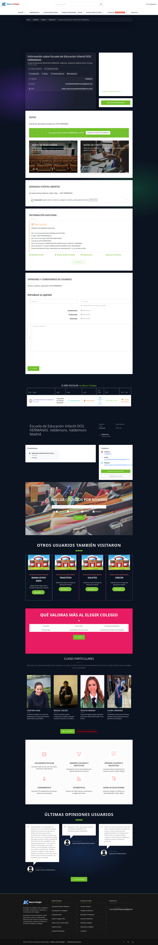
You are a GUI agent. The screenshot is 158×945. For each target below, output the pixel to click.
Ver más (38, 592)
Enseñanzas (72, 74)
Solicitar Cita (93, 200)
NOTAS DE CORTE (92, 145)
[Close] (126, 199)
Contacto (134, 12)
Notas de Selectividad (113, 787)
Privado (85, 512)
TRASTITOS (66, 577)
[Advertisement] (79, 37)
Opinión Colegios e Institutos (113, 764)
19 (89, 310)
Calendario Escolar (52, 69)
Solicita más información (115, 102)
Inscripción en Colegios (59, 911)
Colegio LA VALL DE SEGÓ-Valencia (45, 870)
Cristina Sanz (33, 710)
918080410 (107, 454)
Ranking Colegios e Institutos (79, 764)
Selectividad (89, 401)
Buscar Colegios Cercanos (112, 91)
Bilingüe (97, 512)
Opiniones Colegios (87, 927)
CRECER (119, 577)
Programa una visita (115, 476)
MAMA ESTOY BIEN (38, 579)
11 (86, 310)
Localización (34, 74)
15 (88, 310)
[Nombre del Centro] (79, 506)
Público (60, 512)
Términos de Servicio (74, 942)
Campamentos (34, 12)
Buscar (21, 12)
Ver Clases (67, 731)
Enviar (33, 369)
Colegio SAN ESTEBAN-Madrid (117, 854)
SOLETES (92, 577)
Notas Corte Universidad (60, 923)
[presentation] (43, 359)
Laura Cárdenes (115, 710)
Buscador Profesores (87, 915)
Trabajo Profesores (69, 12)
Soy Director (78, 262)
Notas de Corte (100, 401)
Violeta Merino (88, 710)
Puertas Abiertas (57, 74)
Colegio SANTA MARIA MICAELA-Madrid (83, 843)
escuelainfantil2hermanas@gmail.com (116, 459)
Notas (80, 12)
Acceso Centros (86, 906)
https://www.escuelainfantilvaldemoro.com (118, 465)
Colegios (117, 12)
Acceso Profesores (87, 919)
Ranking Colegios (86, 923)
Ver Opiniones (79, 879)
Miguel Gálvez (61, 710)
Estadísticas (79, 787)
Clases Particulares (50, 12)
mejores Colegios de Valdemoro (98, 133)
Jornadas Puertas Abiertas (60, 906)
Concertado (72, 512)
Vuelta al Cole (111, 401)
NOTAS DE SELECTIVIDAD (44, 145)
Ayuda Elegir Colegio (94, 12)
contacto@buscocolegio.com (123, 909)
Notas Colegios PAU (58, 919)
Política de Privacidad (57, 942)
